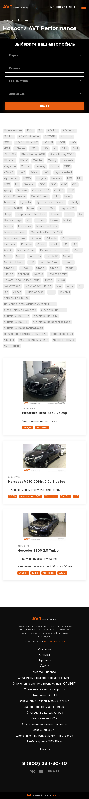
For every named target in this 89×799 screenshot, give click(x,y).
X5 (80, 286)
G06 (43, 184)
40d (7, 148)
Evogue (41, 178)
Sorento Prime (49, 262)
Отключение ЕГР (16, 322)
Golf (71, 190)
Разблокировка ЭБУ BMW (44, 742)
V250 (61, 280)
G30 (53, 184)
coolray (40, 166)
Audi (75, 148)
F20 (7, 184)
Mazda (8, 226)
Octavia (35, 238)
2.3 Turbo (67, 136)
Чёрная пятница (64, 340)
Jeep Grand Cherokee (30, 214)
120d (30, 130)
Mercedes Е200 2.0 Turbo (38, 550)
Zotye (17, 292)
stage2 (70, 268)
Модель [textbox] (14, 68)
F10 (69, 178)
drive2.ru (53, 771)
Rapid (77, 250)
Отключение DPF (53, 310)
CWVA (8, 172)
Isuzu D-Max (47, 208)
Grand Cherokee (15, 196)
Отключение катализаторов (23, 328)
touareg (23, 274)
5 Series (20, 148)
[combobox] (44, 55)
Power (41, 244)
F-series (56, 178)
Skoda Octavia (14, 262)
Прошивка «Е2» (62, 334)
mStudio (57, 795)
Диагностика (35, 292)
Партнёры (45, 660)
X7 (6, 292)
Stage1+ (55, 268)
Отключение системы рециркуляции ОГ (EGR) (45, 684)
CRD (67, 166)
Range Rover (26, 250)
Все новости (13, 130)
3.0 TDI (48, 142)
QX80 (8, 250)
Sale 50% (52, 256)
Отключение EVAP (44, 718)
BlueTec (9, 160)
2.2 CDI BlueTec (29, 136)
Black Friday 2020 (62, 154)
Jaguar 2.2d (68, 208)
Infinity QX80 (13, 208)
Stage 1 (68, 262)
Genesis (22, 190)
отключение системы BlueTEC (25, 334)
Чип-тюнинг (12, 346)
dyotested (11, 178)
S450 (19, 256)
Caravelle (67, 160)
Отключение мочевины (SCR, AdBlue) (44, 701)
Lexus (54, 220)
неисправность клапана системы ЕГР (29, 304)
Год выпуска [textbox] (18, 81)
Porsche (26, 244)
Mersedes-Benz (14, 238)
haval (67, 196)
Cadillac (38, 160)
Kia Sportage (13, 220)
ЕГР (51, 292)
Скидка (9, 340)
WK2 (70, 286)
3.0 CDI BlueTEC (27, 142)
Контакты (44, 649)
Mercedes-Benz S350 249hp (44, 413)
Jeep (7, 214)
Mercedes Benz (46, 226)
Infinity (74, 202)
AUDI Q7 (10, 154)
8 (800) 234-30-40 (64, 7)
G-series (29, 184)
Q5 (66, 244)
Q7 (75, 244)
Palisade (51, 238)
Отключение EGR (16, 316)
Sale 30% (35, 256)
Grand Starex (39, 196)
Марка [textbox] (13, 55)
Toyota (38, 274)
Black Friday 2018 (33, 154)
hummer (9, 202)
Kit (29, 220)
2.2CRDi (50, 136)
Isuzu (30, 208)
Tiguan (8, 274)
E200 (27, 178)
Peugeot (10, 244)
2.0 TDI (52, 130)
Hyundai (25, 202)
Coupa (54, 166)
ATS (64, 148)
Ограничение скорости (20, 310)
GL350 (58, 190)
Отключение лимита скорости (44, 689)
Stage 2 (26, 268)
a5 (55, 148)
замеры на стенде (16, 298)
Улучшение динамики (33, 340)
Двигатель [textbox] (17, 94)
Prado (55, 244)
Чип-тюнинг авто (44, 672)
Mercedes (24, 226)
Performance (70, 238)
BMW (24, 160)
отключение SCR (45, 316)
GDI (74, 184)
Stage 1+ (10, 268)
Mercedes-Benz (15, 232)
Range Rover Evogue (54, 250)
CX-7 (21, 172)
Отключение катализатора (51, 322)
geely (8, 190)
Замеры (64, 292)
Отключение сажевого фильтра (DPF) (44, 678)
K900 (69, 214)
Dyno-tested (63, 172)
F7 (17, 184)
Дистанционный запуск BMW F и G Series (44, 736)
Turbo (48, 280)
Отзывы (44, 655)
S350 (7, 256)
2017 (7, 142)
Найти (44, 106)
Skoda (67, 256)
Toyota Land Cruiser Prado (22, 280)
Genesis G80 (40, 190)
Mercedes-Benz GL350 (46, 232)
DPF (47, 172)
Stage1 (40, 268)
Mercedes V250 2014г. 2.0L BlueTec (36, 481)
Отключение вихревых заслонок (44, 724)
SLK (31, 262)
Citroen (26, 166)
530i (45, 148)
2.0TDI (8, 136)
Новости (44, 749)
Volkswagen (12, 286)
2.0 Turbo (68, 130)
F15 (79, 178)
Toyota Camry (57, 274)
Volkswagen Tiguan (38, 286)
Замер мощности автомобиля (44, 707)
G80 (64, 184)
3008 (61, 142)
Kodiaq (40, 220)
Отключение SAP (45, 730)
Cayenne (10, 166)
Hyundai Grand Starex (50, 202)
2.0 (40, 130)
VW (58, 286)
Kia (80, 214)
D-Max (34, 172)
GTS (56, 196)
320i (73, 142)
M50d (67, 220)
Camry (52, 160)
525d (33, 148)
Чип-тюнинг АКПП (44, 695)
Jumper (55, 214)
